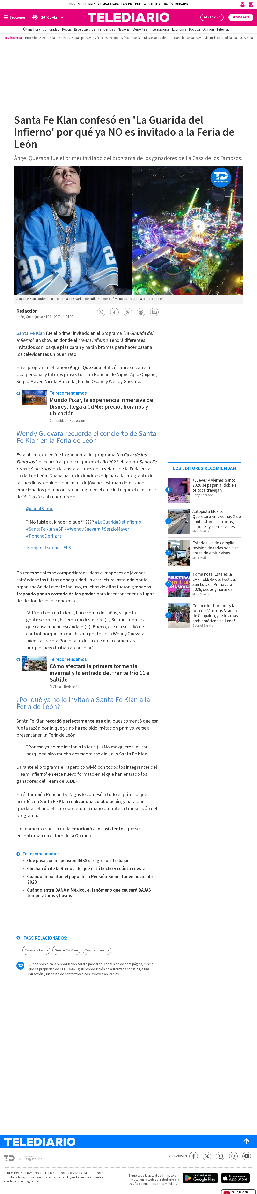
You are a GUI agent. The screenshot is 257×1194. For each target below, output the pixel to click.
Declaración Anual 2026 (186, 38)
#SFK (61, 529)
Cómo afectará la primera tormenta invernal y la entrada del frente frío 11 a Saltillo (99, 673)
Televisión (224, 29)
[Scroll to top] (246, 1141)
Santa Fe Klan (30, 333)
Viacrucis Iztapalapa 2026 (74, 38)
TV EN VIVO (213, 17)
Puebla (140, 4)
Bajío (168, 4)
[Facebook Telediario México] (193, 1156)
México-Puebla (131, 38)
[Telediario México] (128, 17)
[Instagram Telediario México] (220, 1156)
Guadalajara (108, 4)
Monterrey (87, 4)
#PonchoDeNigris (44, 536)
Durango (182, 4)
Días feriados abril (155, 38)
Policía (67, 29)
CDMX (71, 4)
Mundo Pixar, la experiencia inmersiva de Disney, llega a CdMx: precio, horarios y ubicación (101, 407)
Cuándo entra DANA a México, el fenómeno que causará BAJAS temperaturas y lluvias (89, 893)
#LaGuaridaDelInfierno (118, 522)
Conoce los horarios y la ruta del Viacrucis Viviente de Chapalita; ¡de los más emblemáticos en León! (215, 613)
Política (194, 29)
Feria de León (36, 950)
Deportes (140, 29)
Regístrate (241, 17)
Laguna (127, 4)
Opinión (208, 29)
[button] (101, 312)
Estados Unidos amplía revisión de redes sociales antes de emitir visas (215, 548)
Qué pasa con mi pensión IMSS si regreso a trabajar (78, 861)
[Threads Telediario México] (233, 1156)
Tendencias (106, 29)
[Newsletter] (251, 5)
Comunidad (51, 29)
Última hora (31, 29)
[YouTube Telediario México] (246, 1156)
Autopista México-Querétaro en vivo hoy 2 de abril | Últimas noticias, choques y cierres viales (216, 519)
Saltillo (155, 4)
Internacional (159, 29)
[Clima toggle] (46, 17)
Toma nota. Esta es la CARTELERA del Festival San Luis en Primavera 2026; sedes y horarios (214, 582)
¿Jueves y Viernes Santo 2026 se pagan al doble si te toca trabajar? (214, 485)
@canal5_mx (39, 508)
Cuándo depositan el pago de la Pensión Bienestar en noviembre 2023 (91, 879)
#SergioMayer (115, 529)
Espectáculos (84, 29)
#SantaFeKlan (40, 529)
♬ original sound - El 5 (48, 548)
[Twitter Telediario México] (207, 1156)
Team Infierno (97, 950)
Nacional (123, 29)
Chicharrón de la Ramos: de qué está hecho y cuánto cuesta (86, 869)
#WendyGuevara (83, 529)
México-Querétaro (106, 38)
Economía (179, 29)
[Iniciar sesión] (242, 4)
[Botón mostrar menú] (16, 17)
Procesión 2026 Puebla (40, 38)
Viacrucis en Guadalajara (221, 38)
